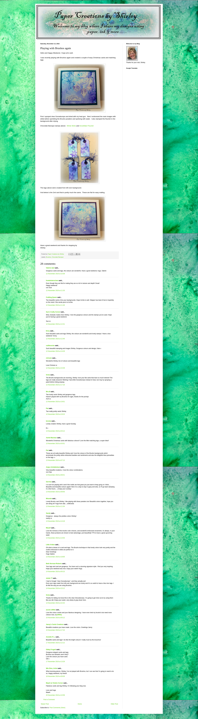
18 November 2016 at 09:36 (55, 676)
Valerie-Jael (50, 268)
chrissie (49, 358)
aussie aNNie (50, 610)
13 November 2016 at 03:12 (55, 431)
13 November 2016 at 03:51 (55, 443)
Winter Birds (71, 126)
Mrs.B (48, 392)
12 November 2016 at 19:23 (55, 414)
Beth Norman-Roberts (54, 563)
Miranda (49, 498)
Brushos (48, 257)
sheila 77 (49, 578)
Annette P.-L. (51, 637)
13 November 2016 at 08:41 (55, 475)
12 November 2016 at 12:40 (55, 339)
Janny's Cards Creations (55, 624)
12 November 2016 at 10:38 (55, 274)
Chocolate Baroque (57, 257)
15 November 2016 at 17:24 (55, 630)
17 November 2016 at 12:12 (55, 643)
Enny (48, 331)
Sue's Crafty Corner (53, 312)
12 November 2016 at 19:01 (55, 401)
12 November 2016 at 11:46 (55, 305)
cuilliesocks (50, 345)
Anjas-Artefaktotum (53, 467)
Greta (48, 375)
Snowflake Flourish (87, 126)
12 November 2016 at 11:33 (55, 290)
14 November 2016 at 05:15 (55, 571)
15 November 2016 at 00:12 (55, 618)
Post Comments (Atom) (57, 708)
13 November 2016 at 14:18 (55, 521)
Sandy (48, 513)
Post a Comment (49, 699)
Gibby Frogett (51, 649)
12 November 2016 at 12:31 (55, 324)
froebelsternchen (52, 280)
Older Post (114, 704)
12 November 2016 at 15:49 (55, 368)
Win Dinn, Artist (51, 668)
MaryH (48, 528)
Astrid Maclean (51, 438)
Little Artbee (50, 545)
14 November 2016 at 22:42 (55, 603)
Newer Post (45, 704)
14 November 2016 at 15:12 (55, 588)
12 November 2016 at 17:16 (55, 385)
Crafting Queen (51, 297)
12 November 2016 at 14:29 (55, 351)
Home (80, 704)
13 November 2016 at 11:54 (55, 506)
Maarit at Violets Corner (54, 683)
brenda (48, 421)
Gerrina (48, 482)
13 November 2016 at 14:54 (55, 538)
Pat (47, 408)
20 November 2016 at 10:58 (55, 695)
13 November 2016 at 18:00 (55, 557)
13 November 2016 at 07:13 (55, 460)
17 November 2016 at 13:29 (55, 661)
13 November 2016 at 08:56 (55, 492)
